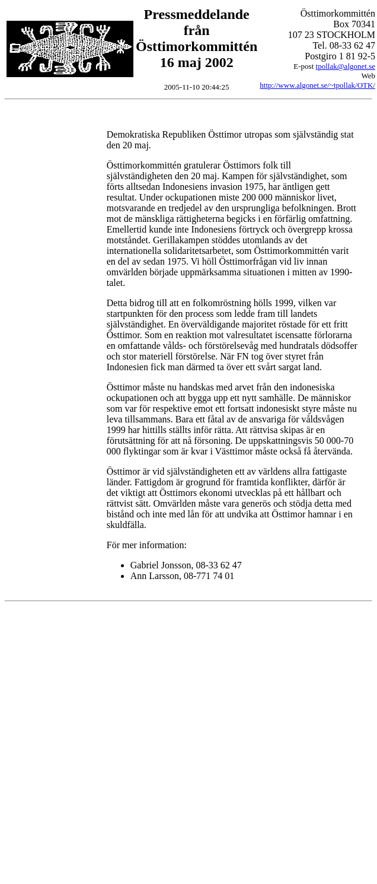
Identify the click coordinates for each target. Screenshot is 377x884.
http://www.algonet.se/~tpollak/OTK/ (317, 85)
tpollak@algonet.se (345, 66)
